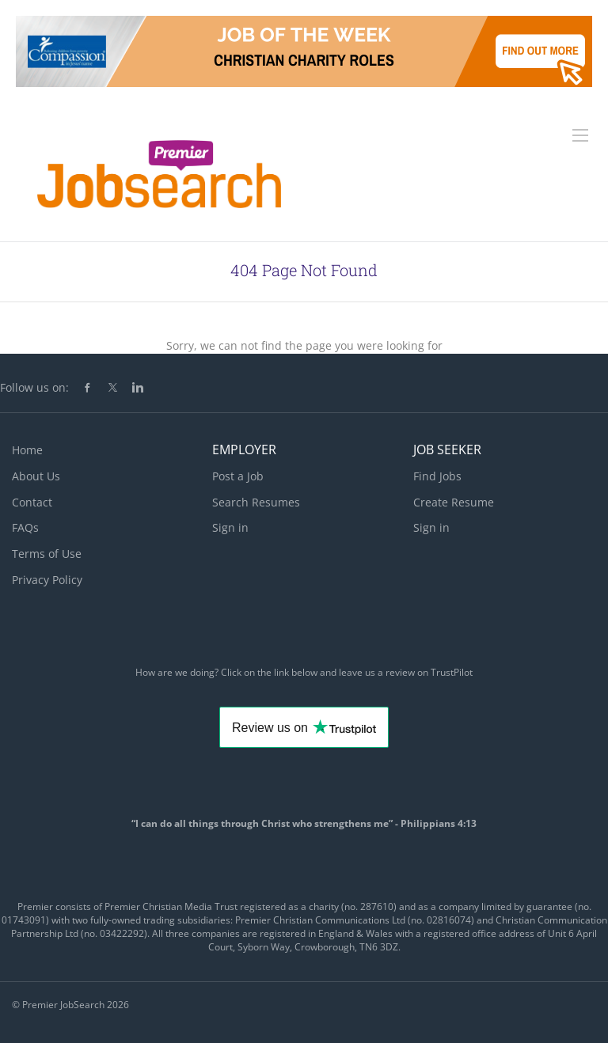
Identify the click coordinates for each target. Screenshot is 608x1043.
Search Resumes (256, 502)
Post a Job (238, 476)
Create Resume (453, 502)
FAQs (25, 527)
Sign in (230, 527)
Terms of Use (47, 553)
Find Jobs (437, 476)
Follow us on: (34, 387)
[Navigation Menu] (580, 135)
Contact (32, 502)
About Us (36, 476)
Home (27, 449)
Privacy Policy (47, 579)
